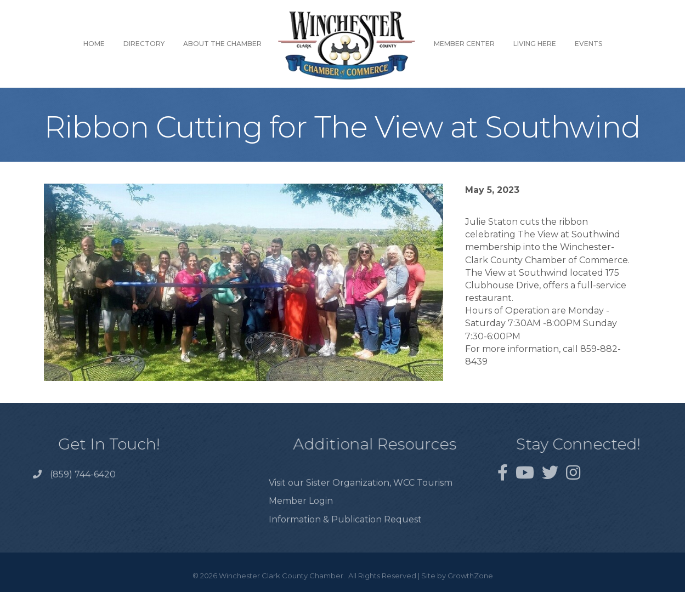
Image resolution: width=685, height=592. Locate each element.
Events (588, 43)
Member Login (301, 513)
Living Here (534, 43)
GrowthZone (470, 575)
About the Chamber (222, 43)
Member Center (464, 43)
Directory (144, 43)
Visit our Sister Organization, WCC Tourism (360, 495)
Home (94, 43)
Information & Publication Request (345, 531)
